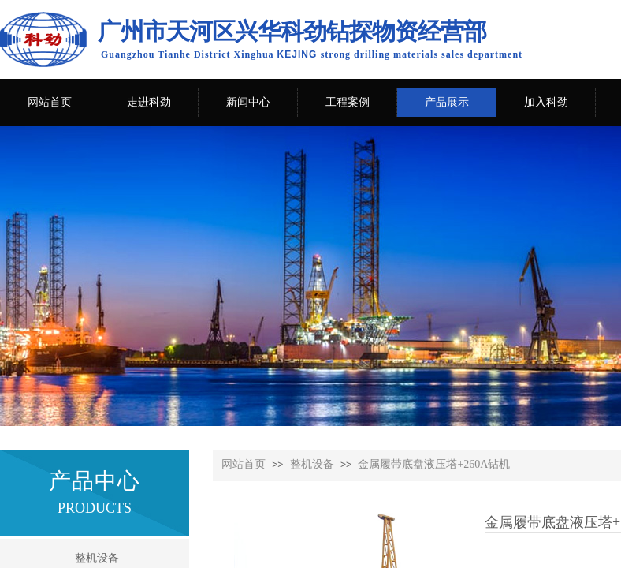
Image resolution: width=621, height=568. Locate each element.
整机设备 (312, 464)
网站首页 (243, 464)
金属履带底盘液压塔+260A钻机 (434, 464)
